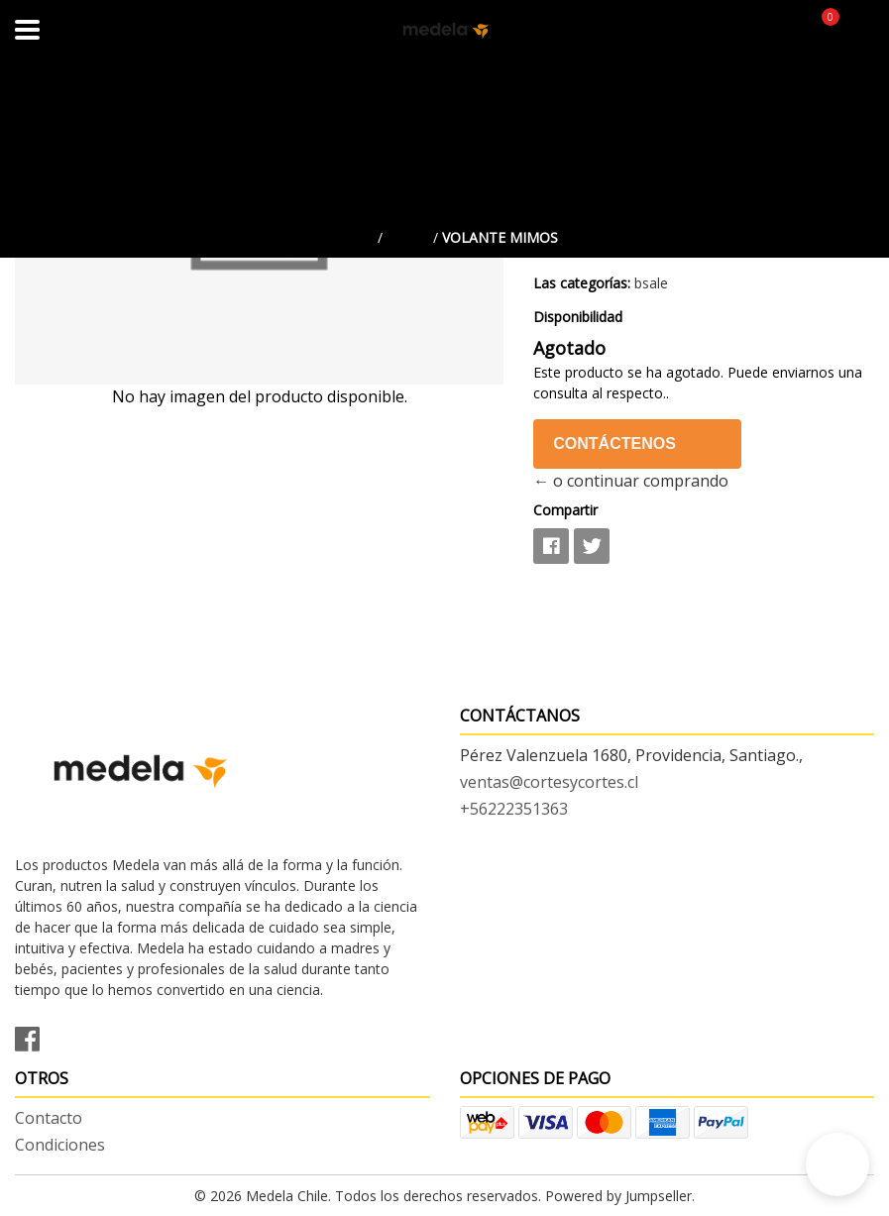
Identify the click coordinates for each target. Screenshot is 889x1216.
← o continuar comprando (630, 481)
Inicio (352, 237)
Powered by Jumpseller (618, 1195)
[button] (837, 1164)
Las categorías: (581, 283)
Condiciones (60, 1145)
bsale (408, 237)
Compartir (565, 509)
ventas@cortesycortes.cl (549, 782)
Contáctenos (614, 443)
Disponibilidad (577, 316)
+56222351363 (514, 809)
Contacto (48, 1118)
